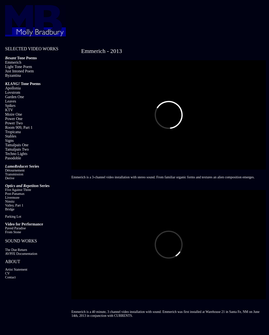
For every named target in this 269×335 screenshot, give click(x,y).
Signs (9, 140)
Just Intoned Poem (19, 71)
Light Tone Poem (18, 67)
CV (7, 273)
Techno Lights (16, 154)
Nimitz (10, 201)
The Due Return (16, 250)
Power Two (14, 123)
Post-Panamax (15, 194)
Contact (10, 277)
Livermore (12, 197)
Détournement (15, 170)
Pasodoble (13, 158)
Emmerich (13, 62)
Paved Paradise (15, 228)
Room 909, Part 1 (19, 127)
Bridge (9, 209)
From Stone (13, 232)
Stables (10, 136)
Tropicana (13, 132)
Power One (14, 119)
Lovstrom (12, 92)
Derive (9, 178)
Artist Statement (16, 269)
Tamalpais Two (17, 149)
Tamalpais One (16, 145)
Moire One (13, 114)
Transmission (14, 174)
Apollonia (13, 88)
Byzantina (13, 75)
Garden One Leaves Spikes (14, 101)
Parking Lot (13, 216)
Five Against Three (18, 190)
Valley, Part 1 (14, 205)
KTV (9, 110)
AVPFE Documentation (21, 254)
